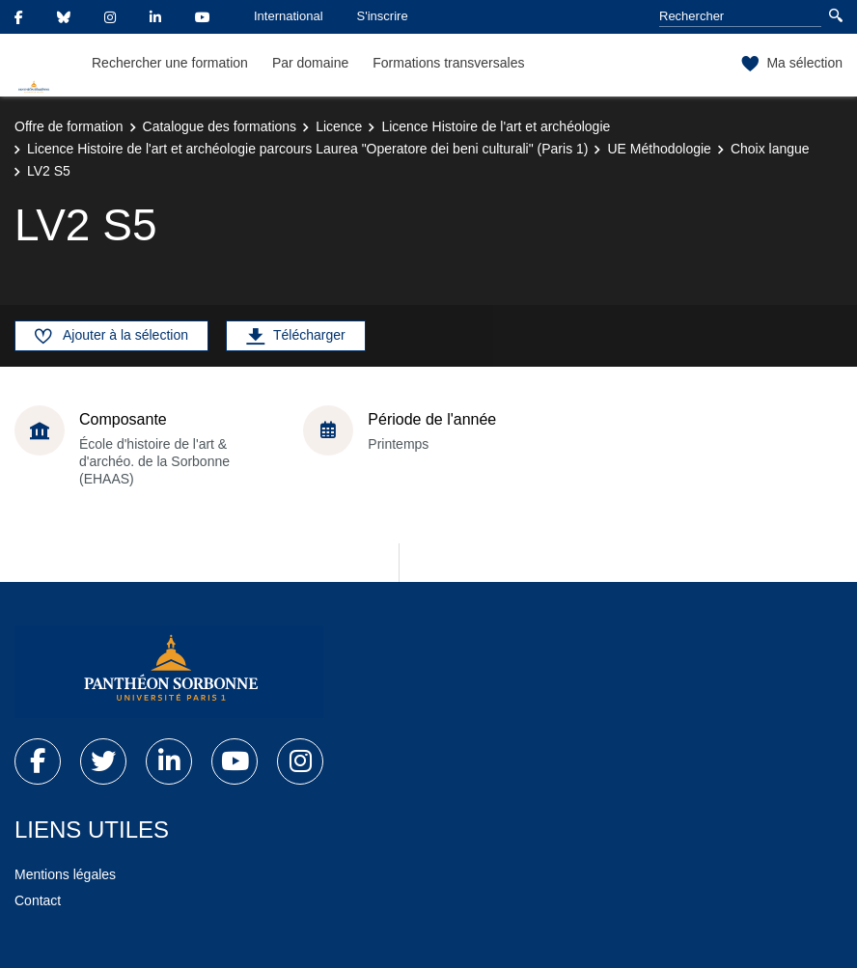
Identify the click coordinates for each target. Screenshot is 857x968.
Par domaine (310, 62)
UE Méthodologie (658, 148)
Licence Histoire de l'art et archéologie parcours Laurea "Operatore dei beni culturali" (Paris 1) (307, 148)
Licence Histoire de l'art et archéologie (495, 126)
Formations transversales (448, 62)
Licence (339, 126)
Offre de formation (69, 126)
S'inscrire (382, 16)
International (288, 16)
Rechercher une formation (170, 62)
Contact (37, 900)
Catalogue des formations (220, 126)
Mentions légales (65, 874)
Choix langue (770, 148)
